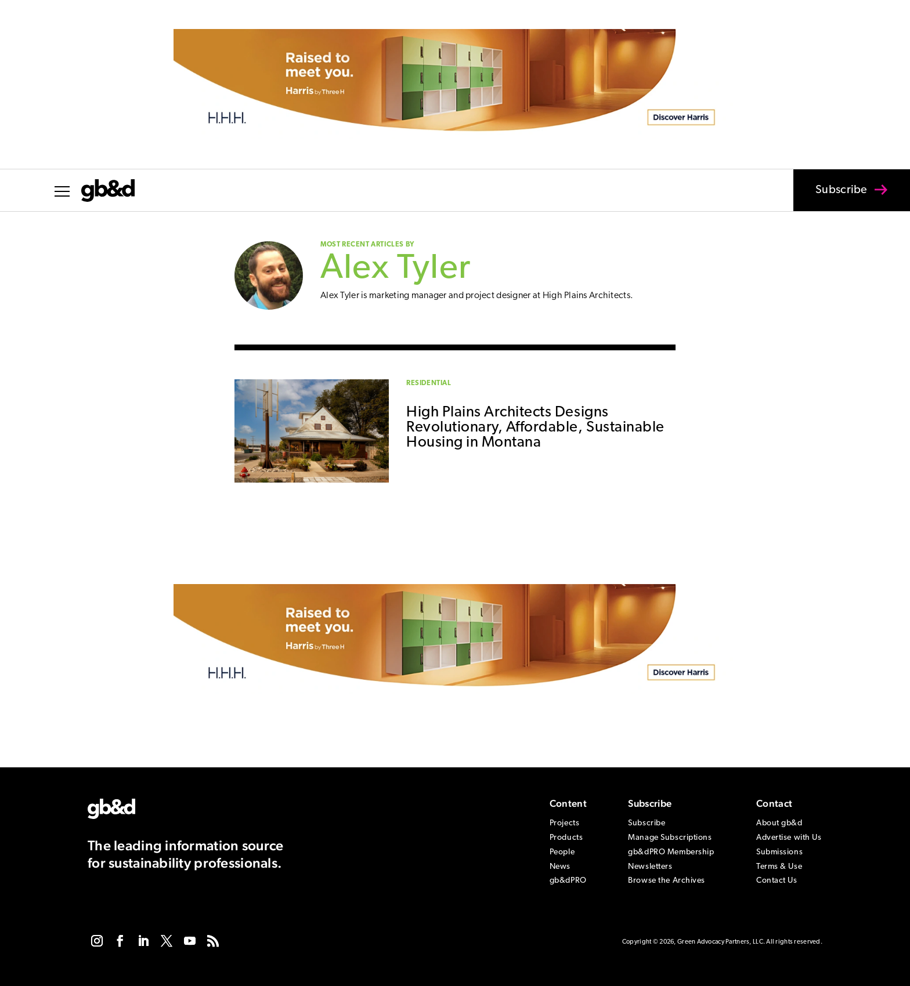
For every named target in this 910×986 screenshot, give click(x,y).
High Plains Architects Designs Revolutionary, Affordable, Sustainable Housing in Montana (535, 428)
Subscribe (834, 197)
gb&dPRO (568, 880)
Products (566, 837)
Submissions (779, 852)
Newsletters (650, 866)
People (562, 852)
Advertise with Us (789, 837)
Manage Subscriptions (670, 837)
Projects (564, 823)
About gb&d (779, 823)
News (560, 866)
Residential (429, 383)
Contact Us (776, 880)
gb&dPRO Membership (671, 852)
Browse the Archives (666, 880)
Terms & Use (779, 866)
